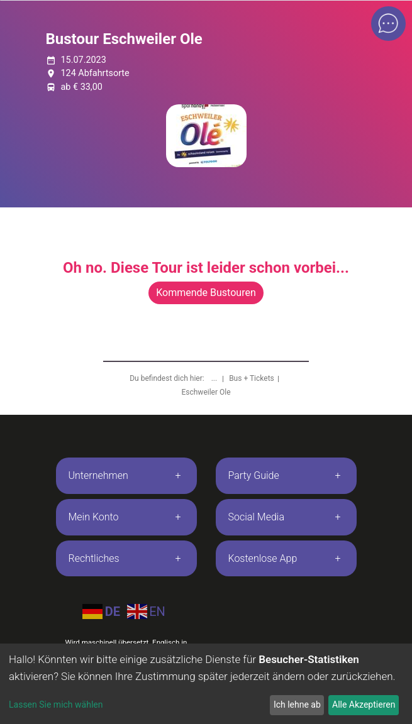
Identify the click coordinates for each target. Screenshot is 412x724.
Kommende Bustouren (205, 293)
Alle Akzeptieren (363, 704)
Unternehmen (98, 475)
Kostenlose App (263, 558)
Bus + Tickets (251, 378)
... (215, 378)
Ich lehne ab (297, 704)
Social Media (256, 517)
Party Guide (253, 475)
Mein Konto (94, 517)
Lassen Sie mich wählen (56, 704)
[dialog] (206, 684)
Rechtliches (94, 558)
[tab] (126, 476)
